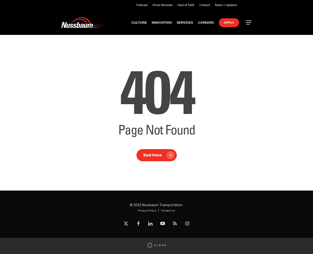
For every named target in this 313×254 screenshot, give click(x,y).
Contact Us (168, 210)
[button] (249, 22)
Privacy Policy (147, 210)
